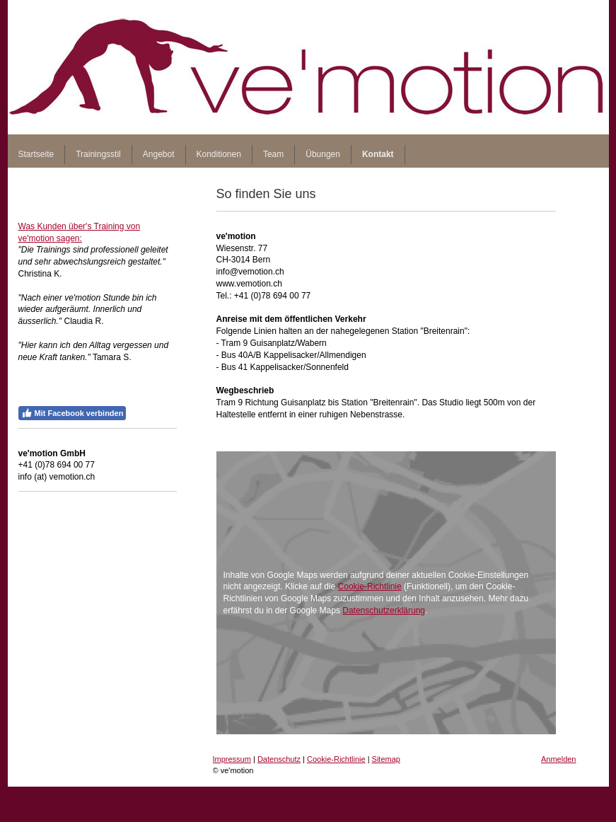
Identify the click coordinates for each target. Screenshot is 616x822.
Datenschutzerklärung (383, 610)
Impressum (232, 759)
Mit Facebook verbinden (72, 413)
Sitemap (386, 759)
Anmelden (558, 759)
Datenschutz (279, 759)
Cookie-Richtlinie (370, 586)
